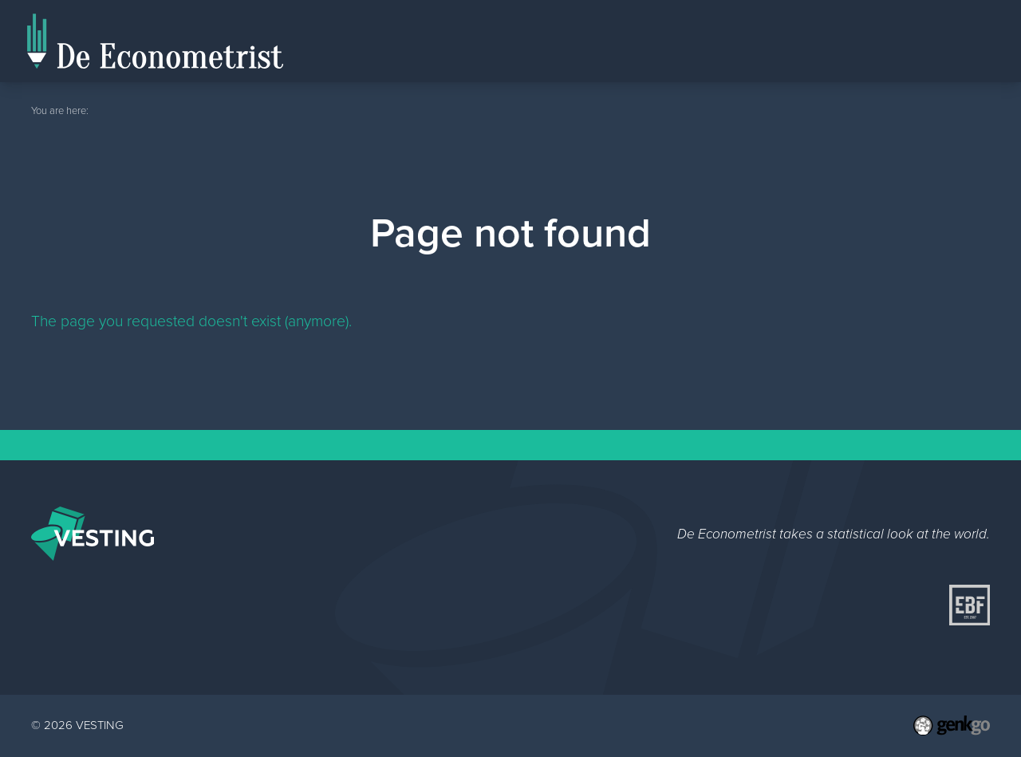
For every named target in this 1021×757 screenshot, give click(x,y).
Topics (960, 40)
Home (797, 60)
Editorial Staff (873, 40)
